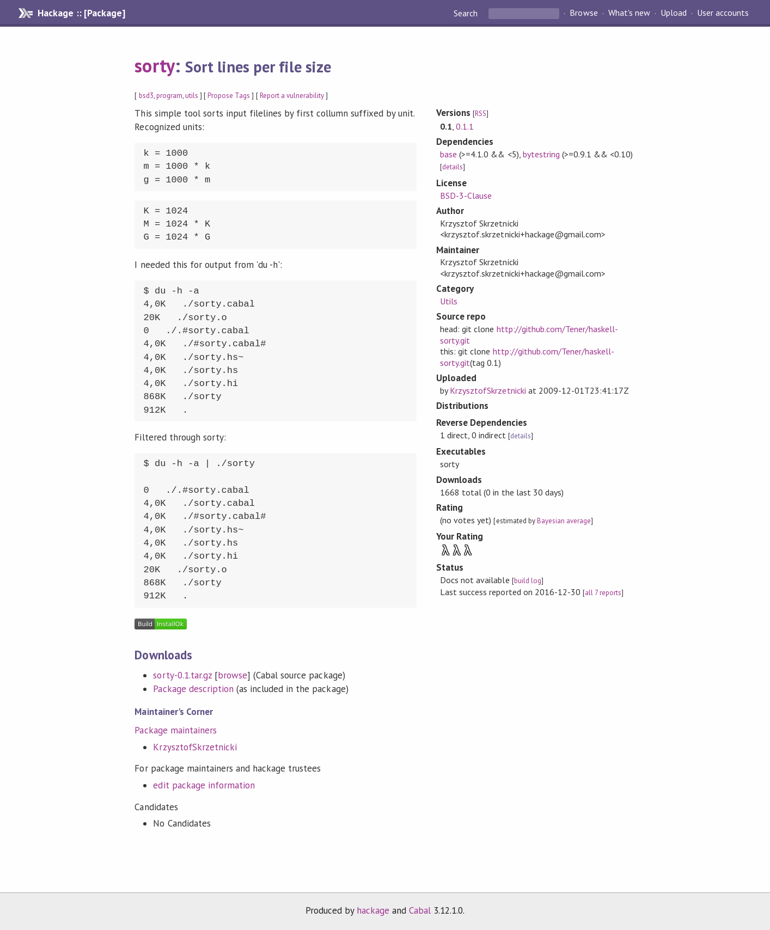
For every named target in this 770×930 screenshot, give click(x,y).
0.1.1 (465, 126)
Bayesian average (564, 520)
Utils (448, 301)
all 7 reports (603, 592)
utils (191, 95)
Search (467, 13)
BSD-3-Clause (466, 195)
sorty (154, 65)
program (169, 95)
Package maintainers (175, 730)
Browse (583, 13)
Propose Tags (228, 95)
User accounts (723, 13)
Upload (674, 13)
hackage (373, 910)
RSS (480, 113)
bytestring (541, 154)
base (448, 154)
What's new (629, 13)
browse (232, 675)
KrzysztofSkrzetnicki (194, 747)
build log (527, 580)
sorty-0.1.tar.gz (182, 675)
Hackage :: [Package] (81, 13)
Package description (193, 689)
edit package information (204, 785)
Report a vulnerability (292, 95)
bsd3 (146, 95)
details (452, 167)
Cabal (420, 910)
